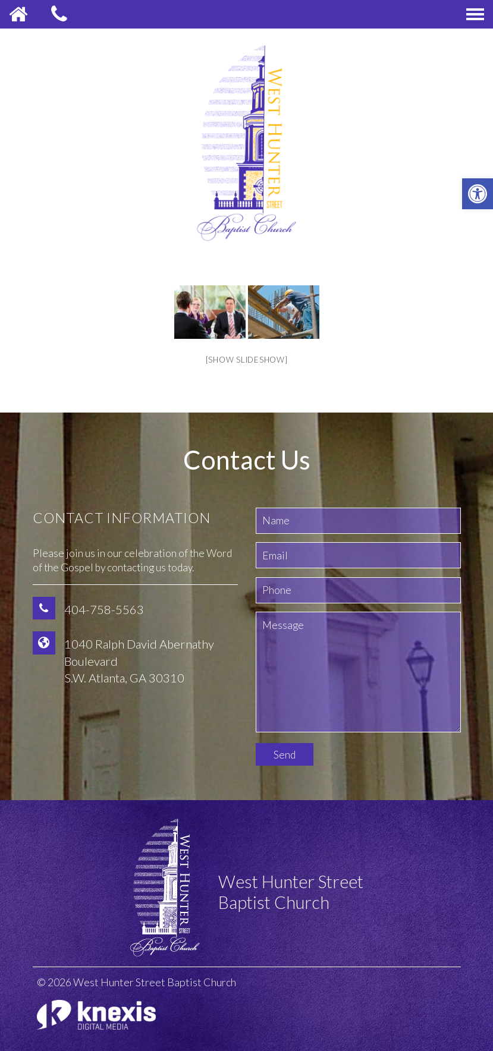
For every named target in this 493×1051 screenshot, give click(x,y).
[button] (477, 193)
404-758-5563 (104, 609)
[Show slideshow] (247, 359)
